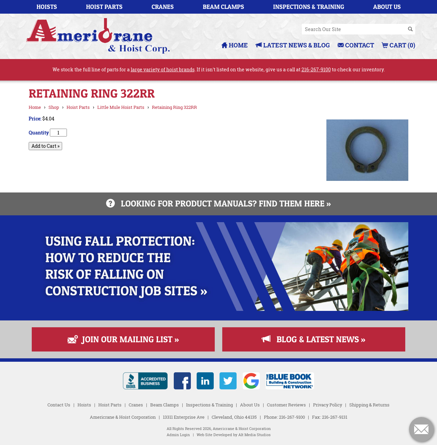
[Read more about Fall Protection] (218, 309)
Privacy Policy (327, 404)
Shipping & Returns (369, 404)
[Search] (410, 29)
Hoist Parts (104, 6)
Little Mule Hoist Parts (120, 107)
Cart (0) (398, 45)
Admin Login (178, 434)
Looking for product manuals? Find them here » (218, 203)
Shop (53, 107)
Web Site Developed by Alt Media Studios (234, 434)
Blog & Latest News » (313, 339)
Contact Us (58, 404)
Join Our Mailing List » (123, 339)
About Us (387, 6)
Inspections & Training (308, 6)
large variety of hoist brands (163, 69)
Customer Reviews (286, 404)
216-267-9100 (316, 69)
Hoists (47, 6)
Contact (356, 45)
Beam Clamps (223, 6)
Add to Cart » (45, 146)
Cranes (163, 6)
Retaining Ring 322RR (174, 107)
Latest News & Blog (293, 45)
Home (234, 45)
